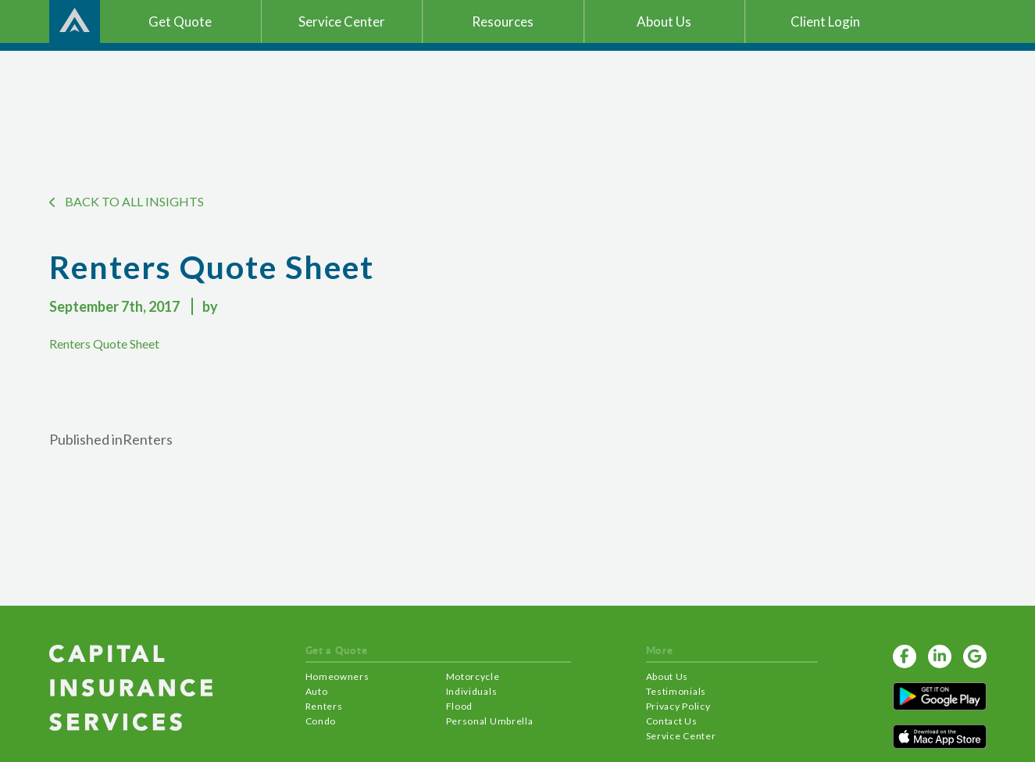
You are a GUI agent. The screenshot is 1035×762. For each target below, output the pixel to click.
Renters (324, 706)
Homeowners (337, 676)
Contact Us (672, 721)
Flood (459, 706)
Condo (321, 721)
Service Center (681, 736)
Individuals (472, 691)
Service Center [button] (341, 21)
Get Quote (180, 21)
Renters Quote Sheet (104, 343)
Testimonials (676, 691)
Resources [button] (503, 21)
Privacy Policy (678, 706)
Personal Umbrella (490, 721)
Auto (316, 691)
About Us (667, 676)
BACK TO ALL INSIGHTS (126, 201)
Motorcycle (473, 676)
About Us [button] (664, 21)
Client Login (825, 21)
